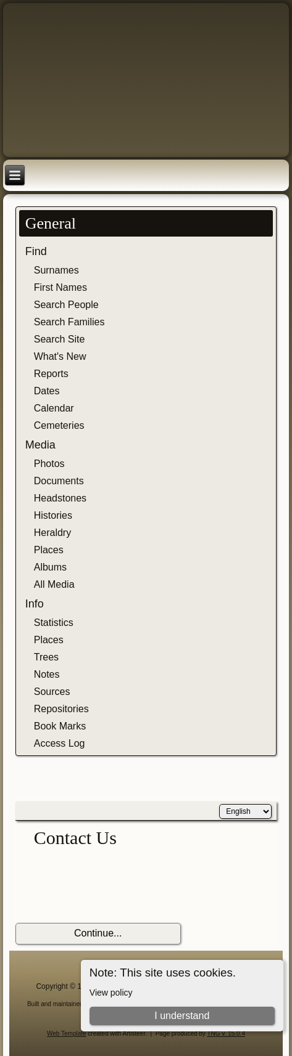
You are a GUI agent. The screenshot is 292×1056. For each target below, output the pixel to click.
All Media (54, 584)
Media (40, 445)
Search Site (59, 339)
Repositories (61, 709)
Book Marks (60, 726)
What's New (60, 356)
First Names (60, 287)
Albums (50, 567)
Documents (59, 481)
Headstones (60, 498)
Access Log (59, 743)
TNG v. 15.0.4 (226, 1033)
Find (36, 251)
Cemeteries (59, 425)
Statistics (53, 622)
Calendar (54, 408)
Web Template (66, 1033)
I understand (181, 1015)
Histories (53, 515)
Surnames (56, 270)
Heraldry (52, 532)
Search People (66, 304)
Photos (49, 463)
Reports (51, 373)
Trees (46, 657)
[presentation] (109, 886)
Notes (47, 674)
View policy (111, 992)
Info (34, 604)
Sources (52, 691)
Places (49, 550)
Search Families (69, 322)
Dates (47, 391)
